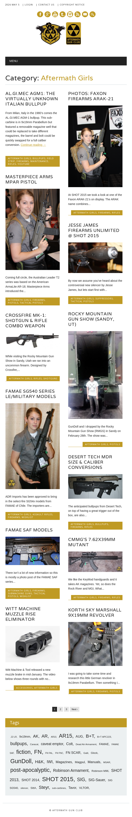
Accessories (24, 687)
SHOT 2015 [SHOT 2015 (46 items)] (57, 779)
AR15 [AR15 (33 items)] (65, 736)
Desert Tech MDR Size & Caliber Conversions (90, 462)
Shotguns (50, 378)
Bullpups (39, 158)
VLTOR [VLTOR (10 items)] (84, 787)
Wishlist (27, 517)
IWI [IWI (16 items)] (50, 762)
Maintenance (39, 161)
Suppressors (104, 298)
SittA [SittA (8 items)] (33, 787)
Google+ (48, 14)
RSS (78, 14)
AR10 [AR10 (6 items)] (53, 737)
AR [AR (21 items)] (45, 736)
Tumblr (63, 14)
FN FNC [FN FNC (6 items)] (59, 753)
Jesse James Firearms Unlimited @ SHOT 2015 (93, 230)
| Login (27, 4)
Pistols (13, 302)
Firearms (23, 161)
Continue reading (33, 144)
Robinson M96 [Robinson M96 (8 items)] (100, 770)
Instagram (70, 14)
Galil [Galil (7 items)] (85, 753)
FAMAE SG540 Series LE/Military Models (30, 393)
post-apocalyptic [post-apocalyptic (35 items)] (30, 770)
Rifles (12, 163)
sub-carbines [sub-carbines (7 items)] (59, 788)
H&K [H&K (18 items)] (39, 761)
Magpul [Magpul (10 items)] (80, 762)
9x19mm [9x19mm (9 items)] (24, 736)
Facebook (40, 14)
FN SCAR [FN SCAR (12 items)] (73, 753)
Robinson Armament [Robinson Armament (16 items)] (70, 770)
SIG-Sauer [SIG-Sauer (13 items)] (96, 780)
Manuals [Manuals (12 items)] (94, 762)
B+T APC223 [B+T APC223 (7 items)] (104, 736)
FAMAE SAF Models (29, 530)
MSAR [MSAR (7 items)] (106, 762)
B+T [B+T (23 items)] (90, 736)
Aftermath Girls (19, 158)
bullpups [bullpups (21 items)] (18, 743)
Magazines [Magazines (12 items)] (64, 762)
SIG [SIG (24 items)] (81, 779)
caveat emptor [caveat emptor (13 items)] (52, 744)
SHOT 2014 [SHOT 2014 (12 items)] (30, 780)
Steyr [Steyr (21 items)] (44, 787)
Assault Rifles (42, 514)
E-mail (85, 14)
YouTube (24, 163)
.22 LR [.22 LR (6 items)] (13, 737)
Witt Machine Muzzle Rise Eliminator (23, 614)
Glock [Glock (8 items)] (94, 752)
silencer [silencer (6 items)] (24, 788)
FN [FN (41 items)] (38, 752)
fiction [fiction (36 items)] (23, 752)
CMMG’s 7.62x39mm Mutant (91, 542)
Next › (75, 709)
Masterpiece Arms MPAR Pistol (29, 179)
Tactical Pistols (31, 302)
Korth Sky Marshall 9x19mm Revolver (94, 612)
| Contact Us (45, 4)
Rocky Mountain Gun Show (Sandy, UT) (91, 319)
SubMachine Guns (20, 593)
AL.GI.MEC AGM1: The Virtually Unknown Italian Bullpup (31, 99)
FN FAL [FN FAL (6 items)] (49, 753)
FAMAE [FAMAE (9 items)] (104, 744)
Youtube (55, 14)
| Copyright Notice (71, 4)
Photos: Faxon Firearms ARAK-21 (91, 96)
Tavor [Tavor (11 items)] (72, 787)
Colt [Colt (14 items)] (69, 744)
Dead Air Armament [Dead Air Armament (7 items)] (86, 744)
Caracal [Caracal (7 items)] (34, 744)
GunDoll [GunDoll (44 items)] (20, 761)
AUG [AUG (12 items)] (79, 736)
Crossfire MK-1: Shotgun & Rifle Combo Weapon (26, 321)
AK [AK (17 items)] (35, 736)
